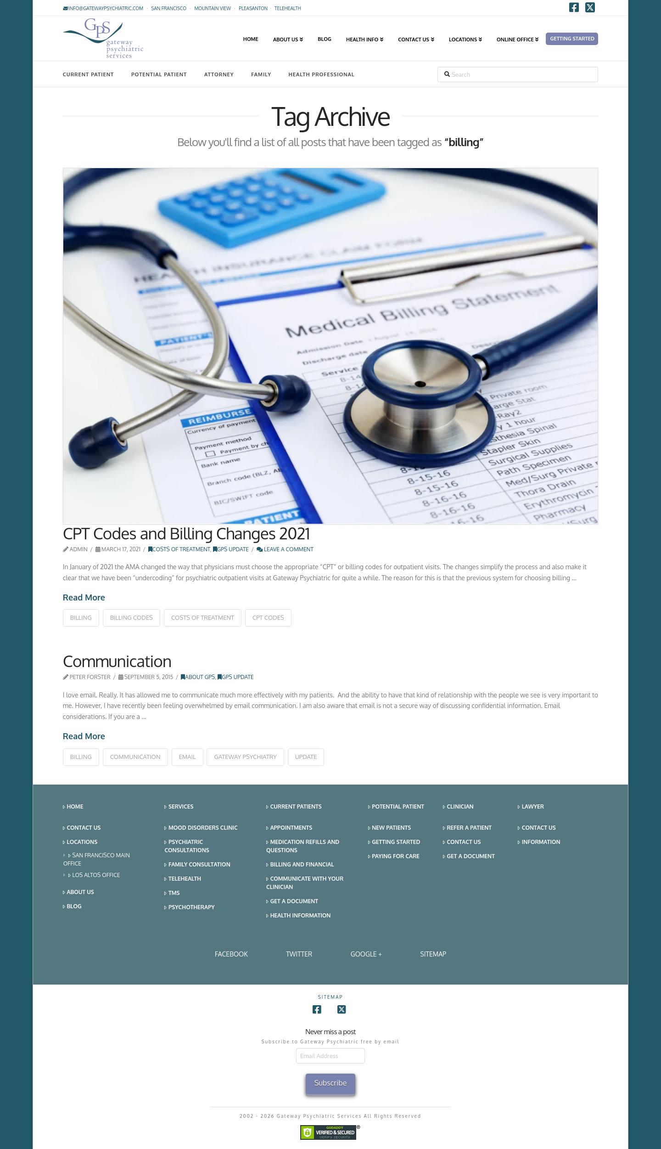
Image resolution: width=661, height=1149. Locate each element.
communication (135, 756)
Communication (117, 661)
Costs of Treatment (179, 549)
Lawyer (531, 807)
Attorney (219, 74)
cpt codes (268, 617)
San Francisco (168, 8)
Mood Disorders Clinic (200, 828)
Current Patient (88, 74)
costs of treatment (202, 617)
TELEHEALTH (287, 8)
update (306, 756)
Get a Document (292, 902)
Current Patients (294, 807)
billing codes (131, 617)
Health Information (298, 916)
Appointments (289, 828)
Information (539, 842)
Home (73, 807)
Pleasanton (253, 8)
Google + (366, 954)
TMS (171, 893)
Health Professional (322, 74)
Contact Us (82, 828)
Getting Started (394, 842)
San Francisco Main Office (96, 859)
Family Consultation (197, 865)
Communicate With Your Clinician (304, 882)
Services (178, 807)
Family (261, 74)
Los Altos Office (94, 875)
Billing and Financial (300, 865)
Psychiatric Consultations (186, 846)
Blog (72, 907)
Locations (80, 842)
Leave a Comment (285, 549)
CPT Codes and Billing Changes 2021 (186, 533)
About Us (78, 892)
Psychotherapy (189, 907)
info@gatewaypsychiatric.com (103, 8)
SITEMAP (433, 954)
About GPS (198, 677)
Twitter (299, 954)
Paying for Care (394, 856)
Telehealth (182, 879)
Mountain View (212, 8)
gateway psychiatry (245, 756)
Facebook (231, 954)
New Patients (389, 828)
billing (81, 617)
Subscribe (330, 1082)
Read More (84, 597)
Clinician (458, 807)
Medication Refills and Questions (302, 846)
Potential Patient (159, 74)
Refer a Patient (467, 828)
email (187, 756)
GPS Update (231, 549)
